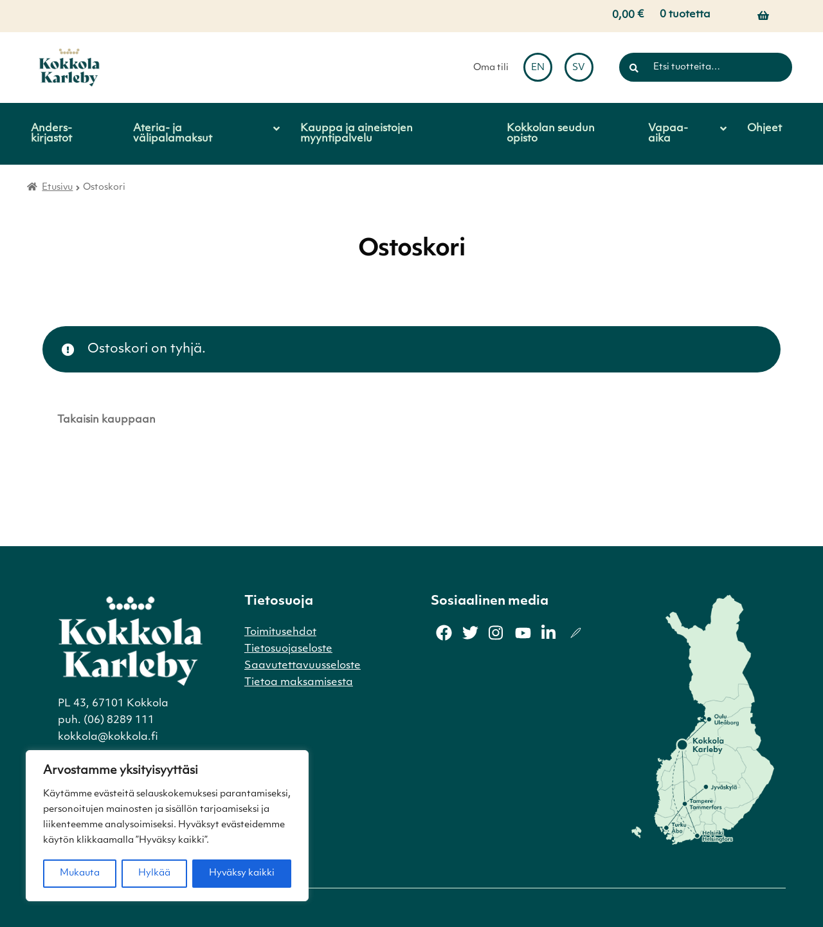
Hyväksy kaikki (242, 873)
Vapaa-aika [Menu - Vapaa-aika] (668, 134)
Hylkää (154, 873)
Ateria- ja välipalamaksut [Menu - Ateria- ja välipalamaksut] (172, 134)
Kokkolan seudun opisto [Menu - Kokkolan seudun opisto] (551, 134)
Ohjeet (764, 129)
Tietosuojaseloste (288, 649)
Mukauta (80, 873)
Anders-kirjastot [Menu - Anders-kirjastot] (51, 134)
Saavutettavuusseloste (302, 666)
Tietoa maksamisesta (298, 682)
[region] (167, 826)
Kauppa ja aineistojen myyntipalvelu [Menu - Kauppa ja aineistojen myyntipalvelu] (356, 134)
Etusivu (57, 187)
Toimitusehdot (280, 632)
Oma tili (491, 68)
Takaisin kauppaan (106, 420)
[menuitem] (537, 67)
